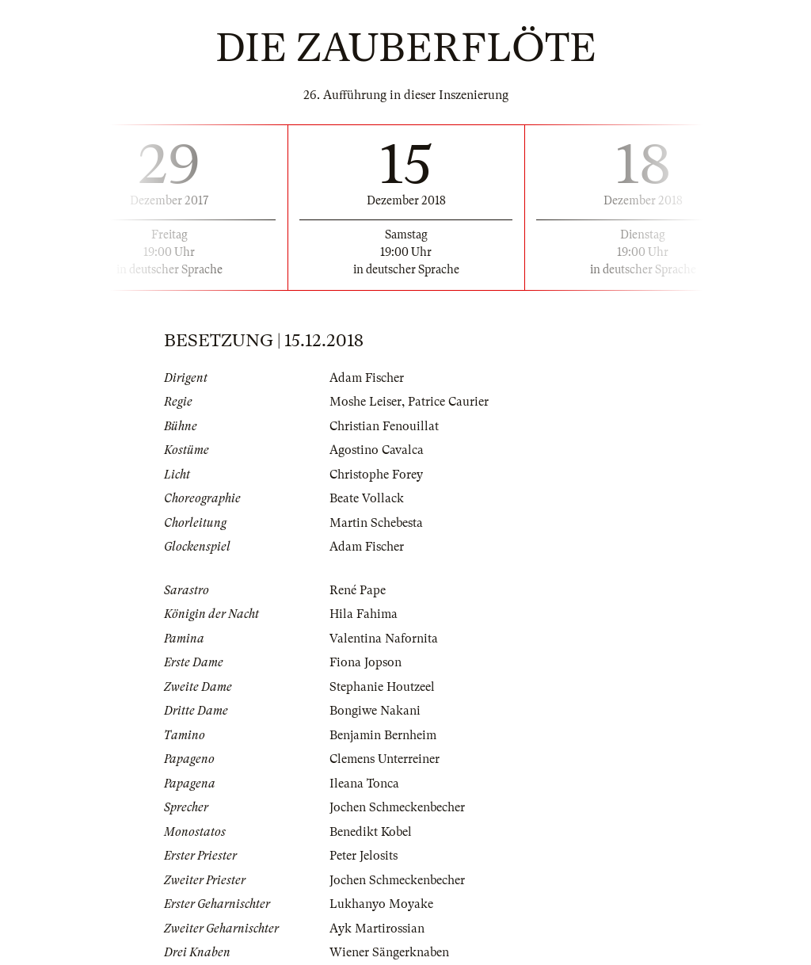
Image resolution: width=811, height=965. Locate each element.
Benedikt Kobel (370, 832)
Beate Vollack (366, 498)
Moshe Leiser (365, 402)
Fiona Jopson (365, 662)
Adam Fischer (366, 378)
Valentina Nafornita (383, 638)
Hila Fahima (363, 614)
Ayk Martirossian (377, 928)
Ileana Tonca (364, 783)
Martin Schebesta (376, 523)
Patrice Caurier (448, 402)
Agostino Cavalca (376, 450)
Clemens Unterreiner (384, 759)
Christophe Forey (376, 474)
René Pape (357, 590)
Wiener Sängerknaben (389, 952)
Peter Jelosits (363, 856)
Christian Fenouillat (384, 426)
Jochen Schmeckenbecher (397, 807)
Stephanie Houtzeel (382, 687)
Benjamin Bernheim (382, 735)
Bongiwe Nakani (375, 711)
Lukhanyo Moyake (381, 904)
